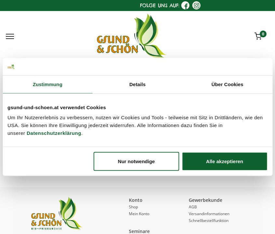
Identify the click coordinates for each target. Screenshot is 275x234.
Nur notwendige (136, 161)
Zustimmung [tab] (47, 84)
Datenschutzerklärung (54, 133)
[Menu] (10, 36)
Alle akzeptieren (224, 161)
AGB (193, 207)
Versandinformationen (209, 213)
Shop (133, 207)
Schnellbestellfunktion (208, 220)
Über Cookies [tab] (227, 84)
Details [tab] (138, 84)
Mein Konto (139, 213)
